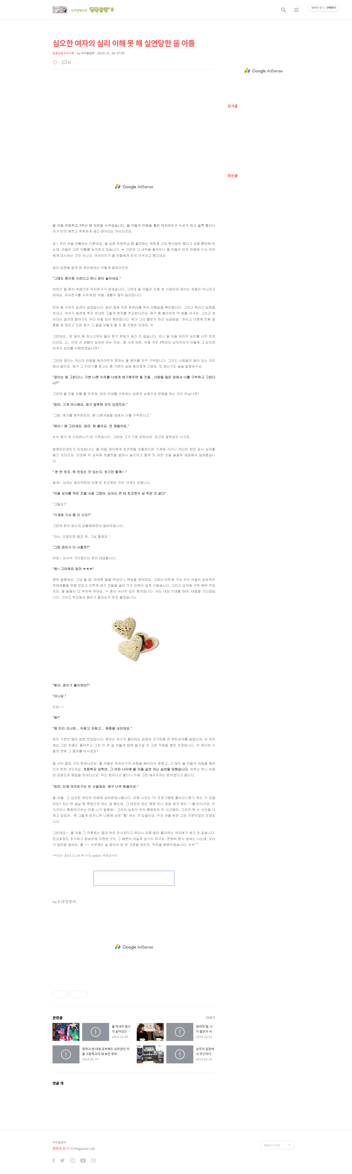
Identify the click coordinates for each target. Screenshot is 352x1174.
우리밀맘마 (59, 1142)
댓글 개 (58, 1083)
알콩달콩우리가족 (63, 53)
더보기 (210, 1017)
